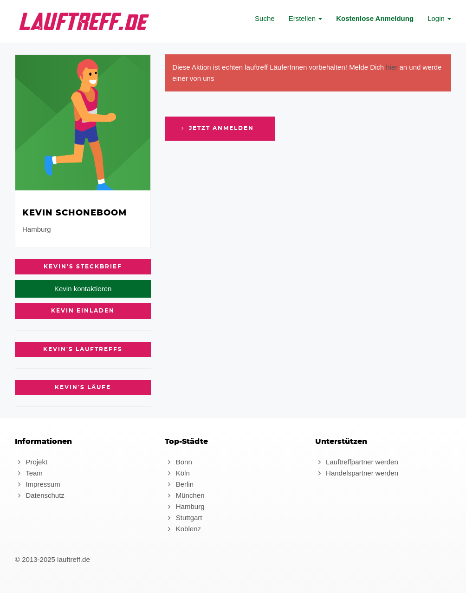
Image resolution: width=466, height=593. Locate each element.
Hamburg (184, 506)
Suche (265, 18)
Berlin (179, 484)
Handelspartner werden (356, 473)
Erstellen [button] (306, 18)
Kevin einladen (83, 310)
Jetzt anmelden (216, 128)
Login (439, 18)
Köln (177, 473)
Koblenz (183, 529)
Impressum (37, 484)
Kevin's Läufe (83, 387)
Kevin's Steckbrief (83, 266)
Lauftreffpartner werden (356, 462)
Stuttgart (183, 517)
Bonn (178, 462)
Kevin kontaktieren (82, 289)
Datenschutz (40, 495)
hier (391, 67)
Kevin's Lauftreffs (83, 349)
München (184, 495)
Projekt (31, 462)
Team (29, 473)
